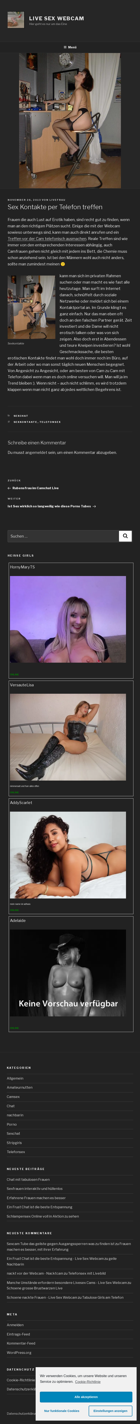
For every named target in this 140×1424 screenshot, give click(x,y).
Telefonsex (50, 422)
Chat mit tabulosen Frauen (28, 1180)
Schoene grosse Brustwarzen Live (35, 1288)
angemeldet (36, 452)
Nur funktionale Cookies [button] (62, 1411)
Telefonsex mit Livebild (87, 1273)
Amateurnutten (19, 1087)
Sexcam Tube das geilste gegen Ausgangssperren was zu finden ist (61, 1244)
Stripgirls (14, 1143)
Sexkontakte (26, 422)
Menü (70, 47)
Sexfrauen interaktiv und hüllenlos (35, 1189)
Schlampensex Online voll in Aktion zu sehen (43, 1216)
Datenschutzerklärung (25, 1389)
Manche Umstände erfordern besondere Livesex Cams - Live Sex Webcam (67, 1283)
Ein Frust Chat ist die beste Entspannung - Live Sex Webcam (55, 1259)
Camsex (13, 1097)
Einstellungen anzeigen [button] (110, 1411)
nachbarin (15, 1115)
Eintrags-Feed (18, 1334)
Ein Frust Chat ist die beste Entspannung (39, 1207)
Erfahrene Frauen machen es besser (36, 1198)
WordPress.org (19, 1353)
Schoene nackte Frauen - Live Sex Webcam (42, 1298)
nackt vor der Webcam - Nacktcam (35, 1273)
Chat (11, 1106)
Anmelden (15, 1325)
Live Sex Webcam (56, 18)
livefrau (57, 199)
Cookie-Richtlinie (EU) (24, 1380)
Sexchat (21, 415)
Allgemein (15, 1078)
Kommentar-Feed (21, 1343)
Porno (12, 1124)
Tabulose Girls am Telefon (102, 1298)
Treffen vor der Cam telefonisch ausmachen (47, 238)
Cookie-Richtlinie (88, 1382)
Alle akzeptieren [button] (86, 1397)
